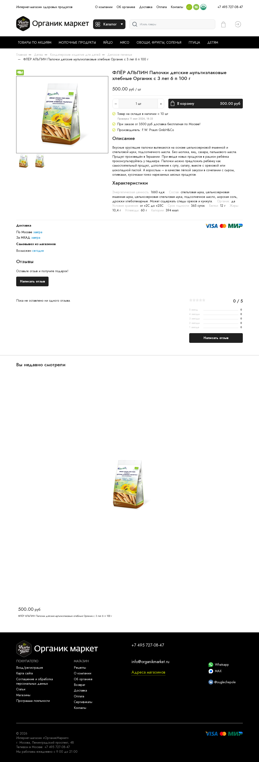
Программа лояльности (33, 700)
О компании (104, 7)
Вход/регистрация (29, 667)
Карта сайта (24, 673)
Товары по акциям (34, 42)
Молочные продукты (77, 42)
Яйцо (108, 42)
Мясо (124, 42)
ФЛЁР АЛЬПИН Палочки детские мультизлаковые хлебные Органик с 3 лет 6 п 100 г (65, 616)
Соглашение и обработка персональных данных (34, 681)
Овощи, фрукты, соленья (159, 42)
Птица (194, 42)
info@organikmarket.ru (150, 662)
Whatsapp (218, 664)
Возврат (79, 684)
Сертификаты (83, 702)
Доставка (145, 7)
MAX (215, 671)
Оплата (161, 7)
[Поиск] (172, 24)
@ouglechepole (222, 682)
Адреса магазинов (148, 672)
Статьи (20, 689)
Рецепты (80, 667)
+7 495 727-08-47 (230, 7)
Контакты (177, 7)
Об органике (126, 7)
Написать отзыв (32, 281)
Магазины (23, 695)
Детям (212, 42)
